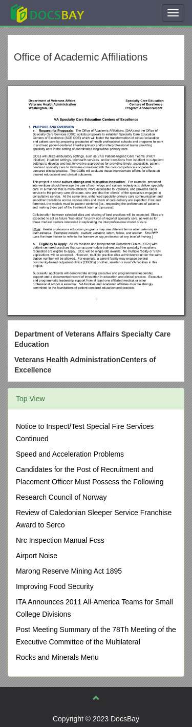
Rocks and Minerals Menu (57, 657)
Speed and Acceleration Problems (70, 454)
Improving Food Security (55, 586)
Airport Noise (36, 556)
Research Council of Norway (61, 497)
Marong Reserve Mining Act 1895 (69, 571)
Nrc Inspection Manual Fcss (60, 540)
